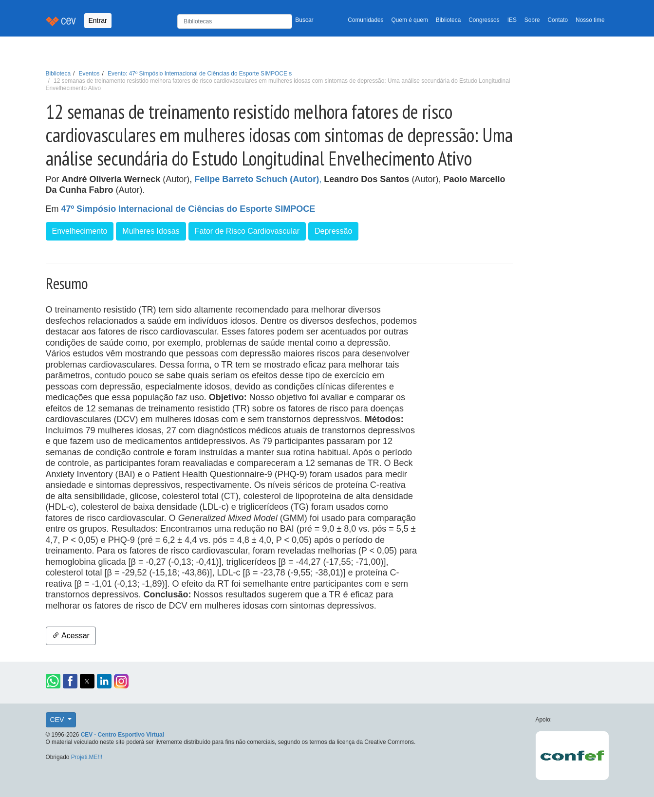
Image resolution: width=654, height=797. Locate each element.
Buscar (304, 20)
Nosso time (590, 20)
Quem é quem (410, 20)
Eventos (89, 73)
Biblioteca (448, 20)
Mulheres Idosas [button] (150, 231)
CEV (58, 719)
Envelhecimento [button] (80, 231)
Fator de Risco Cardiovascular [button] (247, 231)
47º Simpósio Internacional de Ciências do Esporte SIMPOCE (188, 209)
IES (512, 20)
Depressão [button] (333, 231)
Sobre (532, 20)
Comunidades (365, 20)
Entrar (98, 20)
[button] (53, 681)
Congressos (483, 20)
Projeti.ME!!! (87, 757)
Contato (558, 20)
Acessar (71, 635)
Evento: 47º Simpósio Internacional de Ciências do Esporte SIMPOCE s (200, 73)
